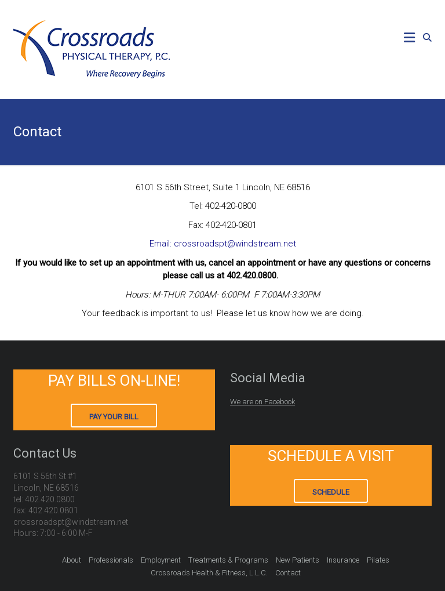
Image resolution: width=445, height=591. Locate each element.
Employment (161, 560)
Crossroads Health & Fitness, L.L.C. (209, 572)
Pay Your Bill (113, 416)
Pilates (378, 560)
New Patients (297, 560)
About (71, 560)
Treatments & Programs (228, 560)
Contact (288, 572)
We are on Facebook (262, 401)
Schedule (330, 492)
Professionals (111, 560)
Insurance (343, 560)
